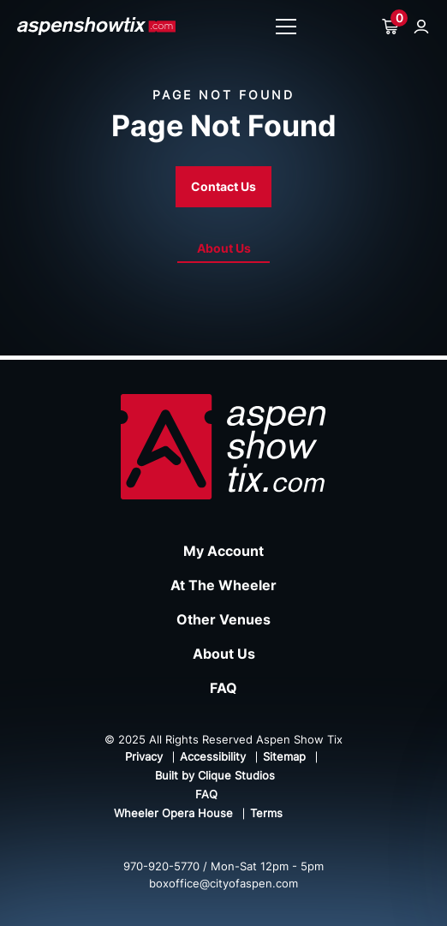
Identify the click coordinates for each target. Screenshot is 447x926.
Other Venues (223, 619)
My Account (223, 550)
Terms (266, 813)
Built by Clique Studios (215, 775)
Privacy (144, 756)
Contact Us (223, 186)
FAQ (223, 687)
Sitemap (284, 756)
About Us (224, 248)
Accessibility (213, 756)
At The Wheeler (223, 585)
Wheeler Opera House (173, 813)
